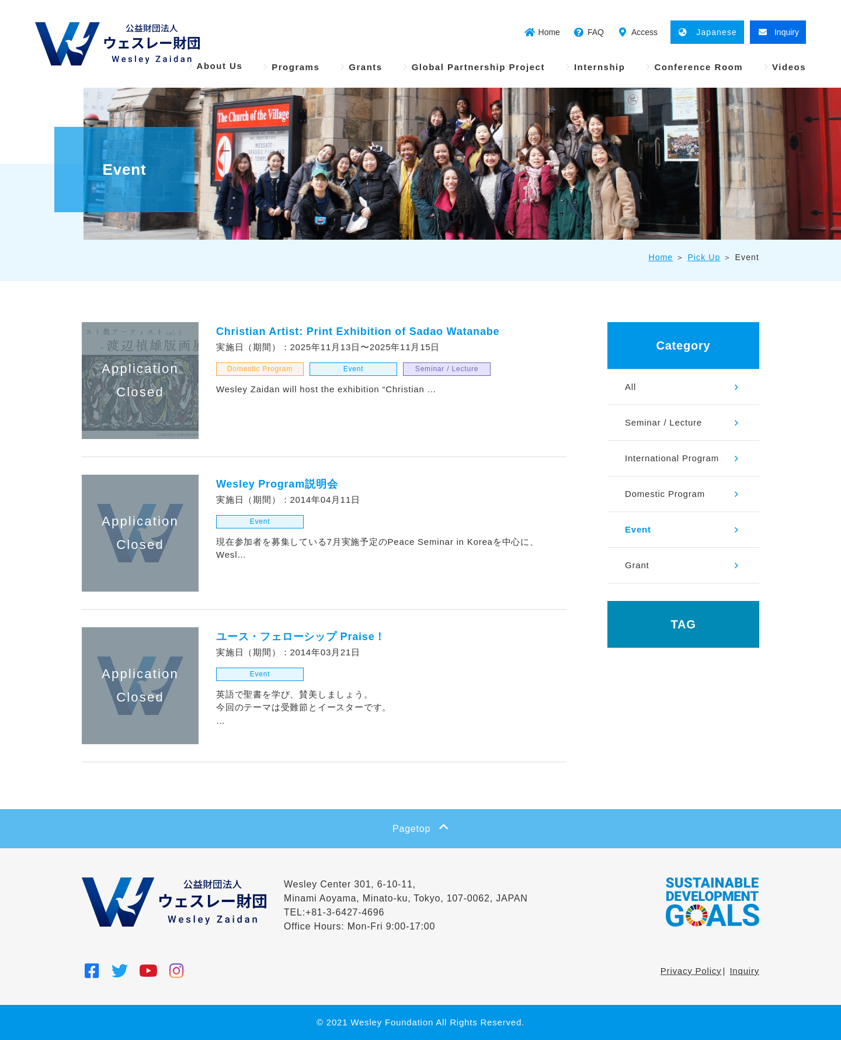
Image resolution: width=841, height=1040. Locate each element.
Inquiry (744, 971)
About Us (220, 66)
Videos (789, 67)
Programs (295, 67)
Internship (599, 67)
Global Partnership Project (478, 67)
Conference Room (698, 67)
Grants (365, 67)
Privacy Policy (691, 971)
